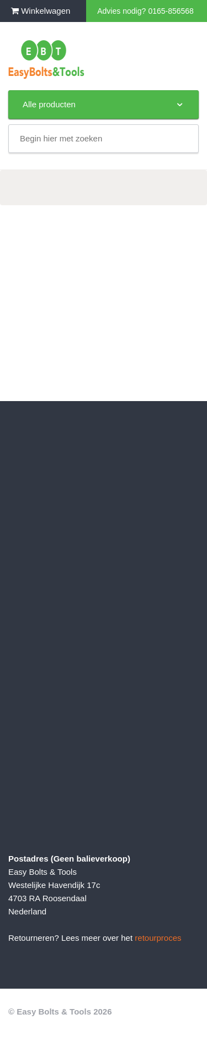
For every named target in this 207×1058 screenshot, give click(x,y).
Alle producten (103, 104)
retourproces (158, 937)
